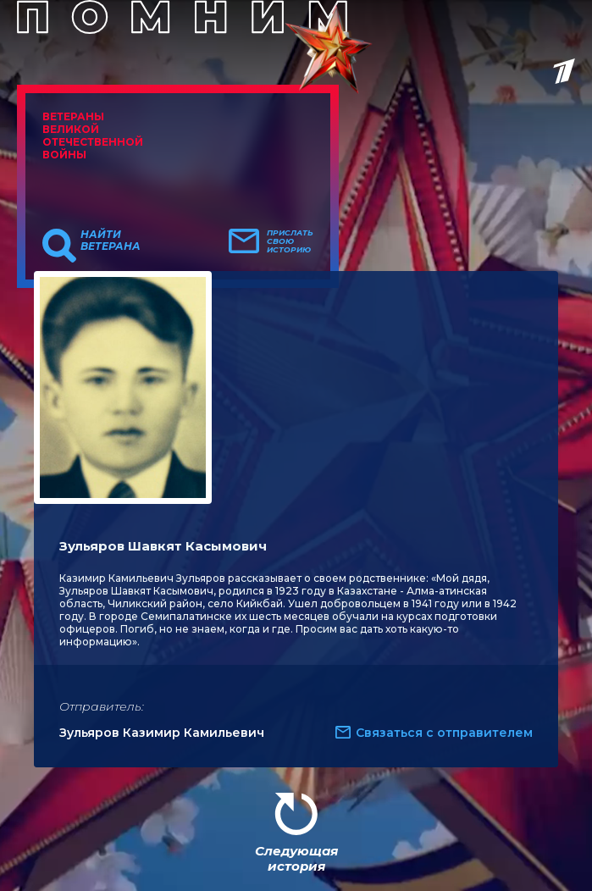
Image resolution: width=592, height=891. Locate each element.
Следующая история (296, 858)
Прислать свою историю (290, 241)
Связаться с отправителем (444, 732)
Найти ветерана (110, 240)
